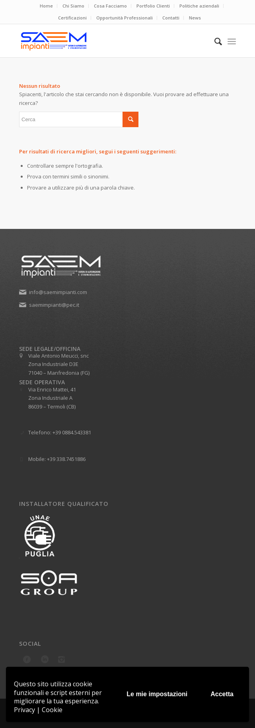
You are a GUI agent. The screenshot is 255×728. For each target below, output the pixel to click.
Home (46, 6)
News (195, 18)
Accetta (222, 694)
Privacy (24, 709)
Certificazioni (72, 18)
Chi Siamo (73, 6)
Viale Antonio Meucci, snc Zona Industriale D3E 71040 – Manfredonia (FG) (59, 364)
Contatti (170, 18)
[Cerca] (214, 41)
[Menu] (232, 41)
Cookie (52, 709)
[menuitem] (46, 6)
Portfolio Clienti (153, 6)
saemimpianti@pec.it (54, 304)
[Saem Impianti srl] (106, 41)
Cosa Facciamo (110, 6)
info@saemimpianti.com (58, 292)
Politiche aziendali (199, 6)
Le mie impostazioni (157, 694)
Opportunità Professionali (124, 18)
